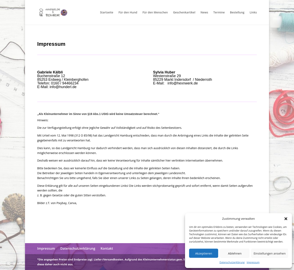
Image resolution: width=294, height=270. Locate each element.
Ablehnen (235, 253)
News (204, 12)
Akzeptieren (203, 253)
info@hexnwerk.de (182, 83)
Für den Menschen (155, 12)
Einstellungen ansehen (270, 253)
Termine (219, 12)
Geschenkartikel (184, 12)
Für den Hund (128, 12)
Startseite (106, 12)
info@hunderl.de (63, 87)
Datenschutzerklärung (232, 262)
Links (253, 12)
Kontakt (106, 248)
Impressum (253, 262)
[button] (286, 219)
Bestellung (237, 12)
